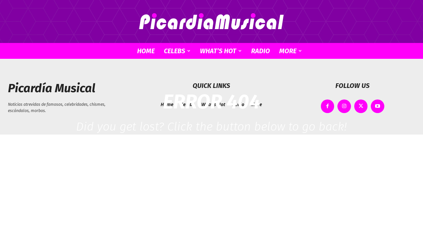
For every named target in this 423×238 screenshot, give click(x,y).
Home (146, 51)
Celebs (177, 51)
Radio (260, 51)
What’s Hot (221, 51)
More (290, 51)
